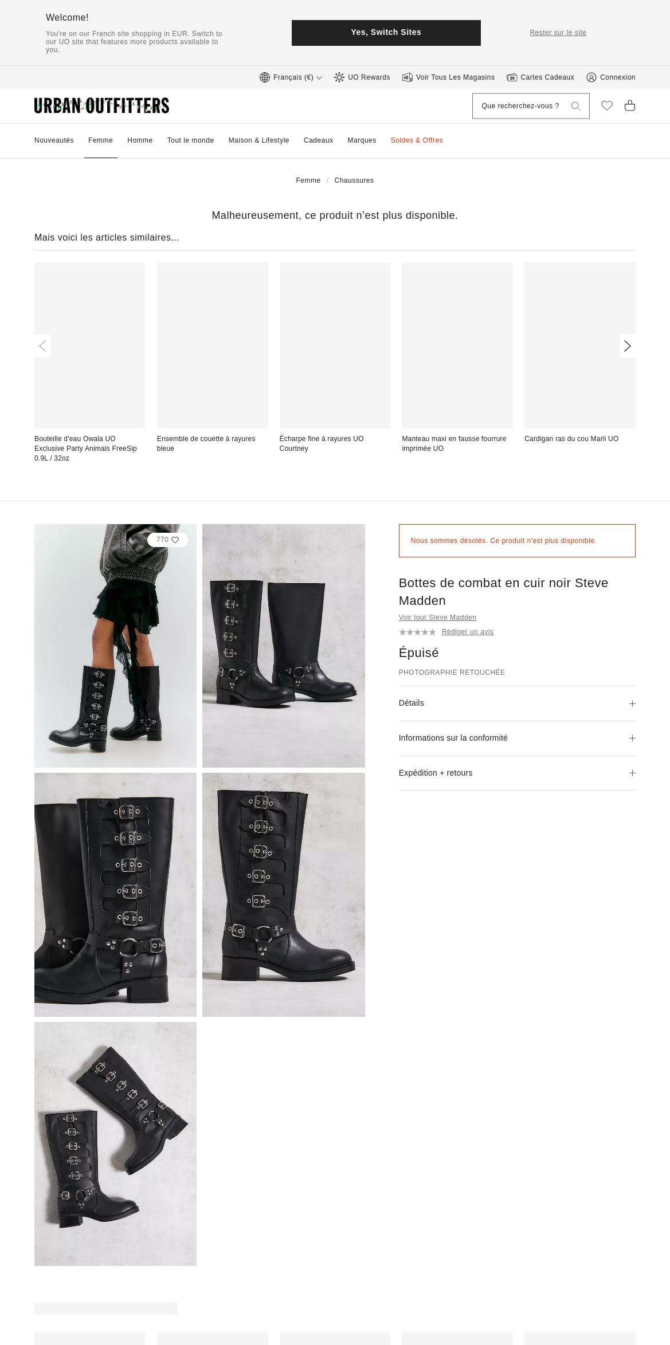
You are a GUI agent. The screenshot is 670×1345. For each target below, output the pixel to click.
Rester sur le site (558, 33)
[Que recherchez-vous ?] (513, 106)
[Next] (625, 346)
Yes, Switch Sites (386, 32)
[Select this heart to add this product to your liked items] (168, 540)
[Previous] (44, 346)
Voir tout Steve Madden (438, 617)
